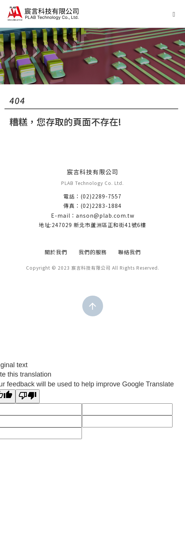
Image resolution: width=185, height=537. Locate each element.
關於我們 (56, 252)
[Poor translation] (27, 396)
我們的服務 (93, 252)
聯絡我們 (129, 252)
